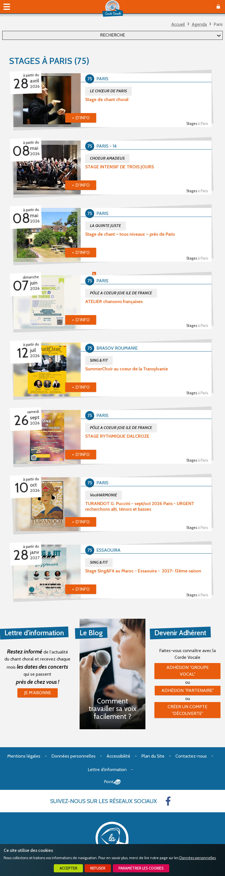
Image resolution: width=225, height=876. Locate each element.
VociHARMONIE (103, 494)
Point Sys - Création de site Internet (112, 782)
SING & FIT (99, 360)
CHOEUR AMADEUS (107, 158)
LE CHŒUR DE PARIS (108, 90)
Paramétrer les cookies (141, 868)
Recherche (112, 35)
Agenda (199, 24)
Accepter (68, 868)
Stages (197, 123)
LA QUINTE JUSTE (105, 225)
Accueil (178, 24)
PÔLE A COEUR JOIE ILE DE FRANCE (121, 292)
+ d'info (81, 117)
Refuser (97, 868)
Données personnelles (197, 858)
